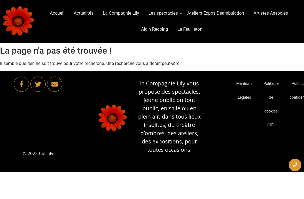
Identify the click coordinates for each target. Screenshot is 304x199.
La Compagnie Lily (121, 13)
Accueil (57, 13)
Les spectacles (164, 13)
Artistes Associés (270, 13)
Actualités (83, 13)
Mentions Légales (244, 90)
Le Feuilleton (189, 29)
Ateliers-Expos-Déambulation (215, 13)
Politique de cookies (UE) (271, 104)
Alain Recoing (154, 29)
